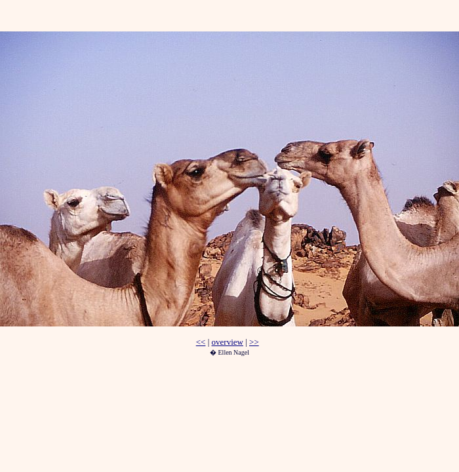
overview (227, 342)
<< (201, 342)
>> (254, 342)
